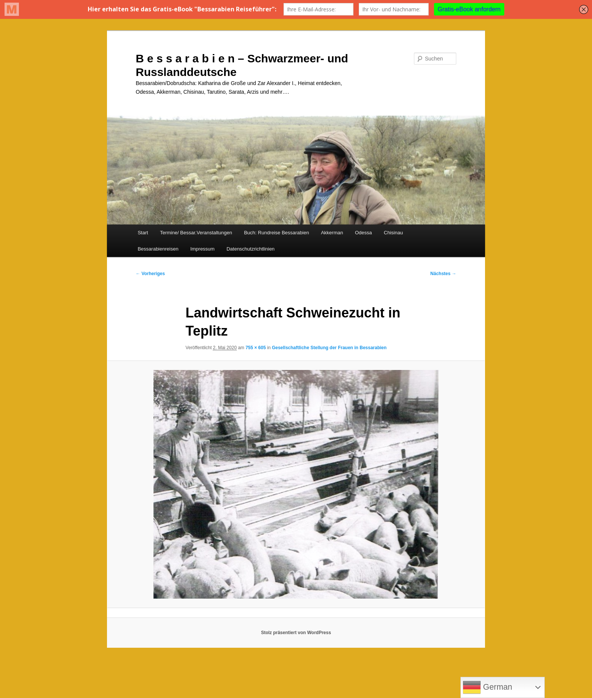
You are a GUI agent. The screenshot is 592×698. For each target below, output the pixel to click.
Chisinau (393, 232)
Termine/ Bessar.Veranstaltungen (196, 232)
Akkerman (332, 232)
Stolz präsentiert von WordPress (296, 632)
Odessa (363, 232)
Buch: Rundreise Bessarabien (276, 232)
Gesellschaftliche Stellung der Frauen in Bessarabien (329, 347)
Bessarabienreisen (158, 249)
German (487, 687)
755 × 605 (255, 347)
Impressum (202, 249)
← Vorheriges (150, 273)
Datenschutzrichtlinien (250, 249)
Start (143, 232)
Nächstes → (443, 273)
